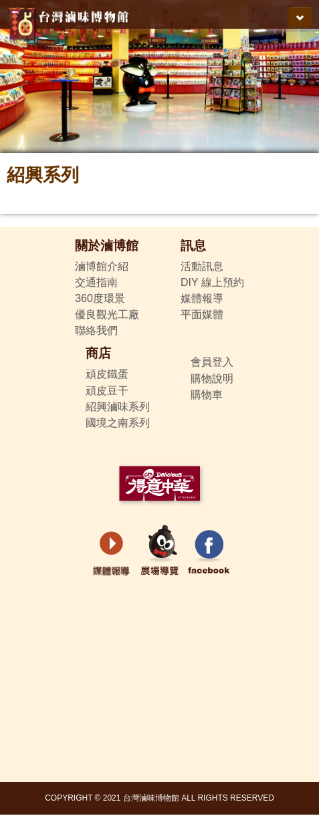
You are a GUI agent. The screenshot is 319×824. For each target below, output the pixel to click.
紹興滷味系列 (118, 406)
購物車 (207, 394)
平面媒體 (202, 314)
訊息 (193, 246)
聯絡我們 (96, 330)
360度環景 (100, 298)
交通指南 (96, 282)
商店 (98, 353)
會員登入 (212, 362)
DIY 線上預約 (212, 282)
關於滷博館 (106, 246)
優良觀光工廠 (107, 314)
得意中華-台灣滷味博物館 (70, 20)
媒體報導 (202, 298)
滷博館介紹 (101, 266)
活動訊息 (202, 266)
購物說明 (212, 378)
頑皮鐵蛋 (107, 374)
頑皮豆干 (107, 390)
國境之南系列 (118, 422)
